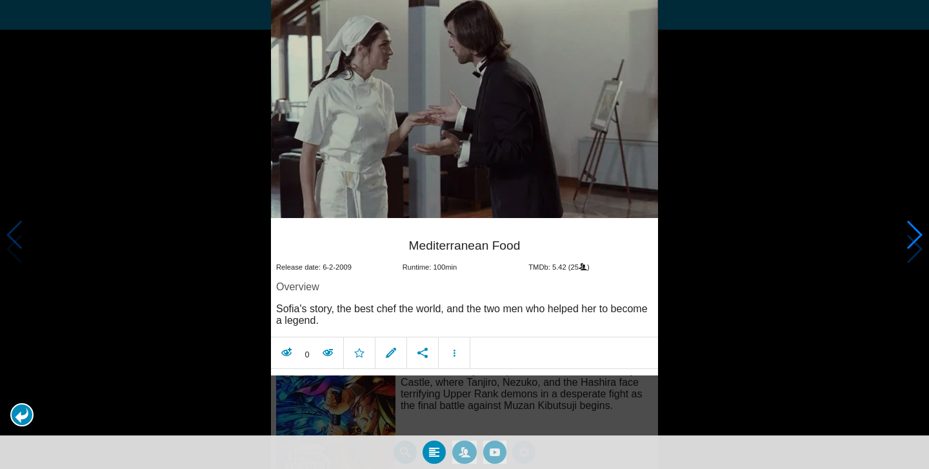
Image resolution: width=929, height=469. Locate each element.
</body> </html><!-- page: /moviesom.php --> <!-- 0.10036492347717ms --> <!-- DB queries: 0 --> (464, 234)
